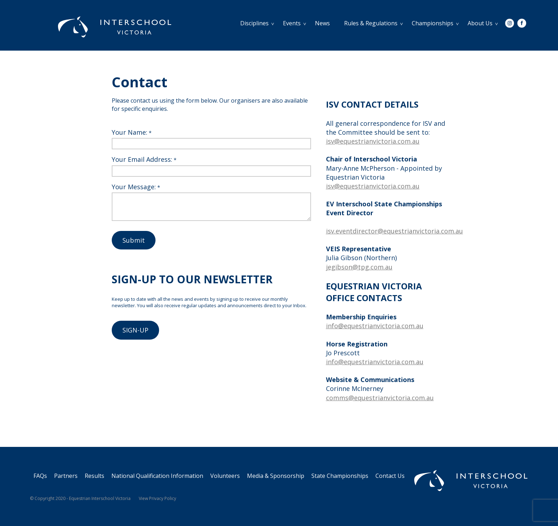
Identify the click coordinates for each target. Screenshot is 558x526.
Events (292, 23)
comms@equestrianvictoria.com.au (380, 397)
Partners (66, 476)
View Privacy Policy (157, 498)
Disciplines (254, 23)
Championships (432, 23)
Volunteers (225, 476)
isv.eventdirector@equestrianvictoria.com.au (394, 231)
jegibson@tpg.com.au (359, 267)
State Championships (339, 476)
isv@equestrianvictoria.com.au (373, 141)
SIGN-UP (135, 330)
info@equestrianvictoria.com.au (374, 325)
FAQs (40, 476)
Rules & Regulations (371, 23)
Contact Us (390, 476)
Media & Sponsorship (275, 476)
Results (94, 476)
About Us (480, 23)
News (322, 23)
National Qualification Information (157, 476)
